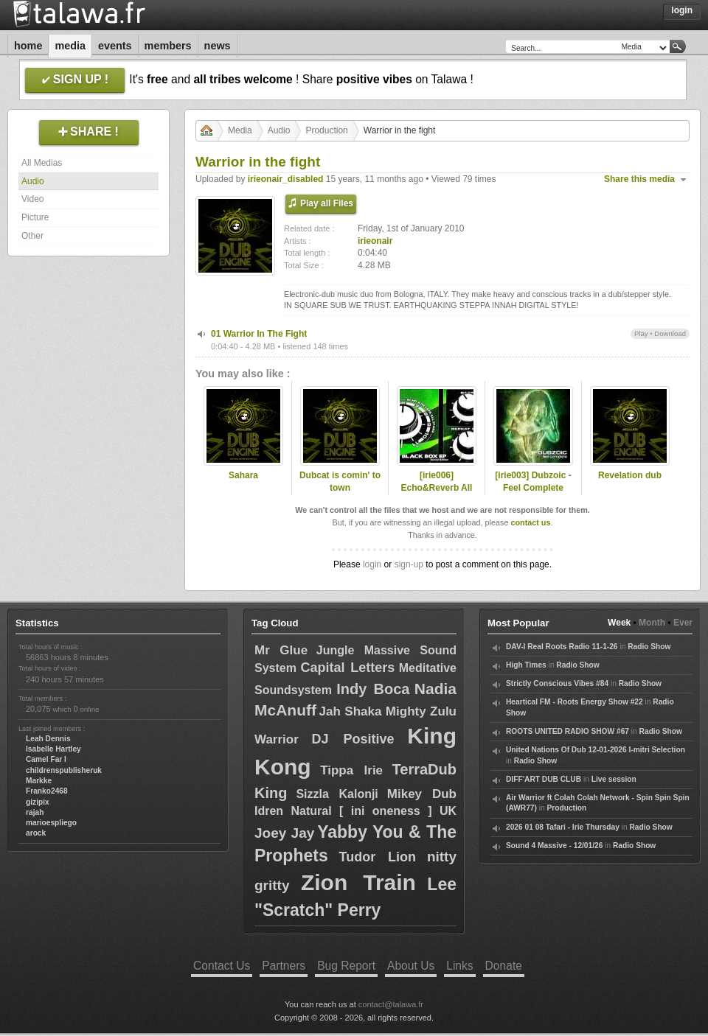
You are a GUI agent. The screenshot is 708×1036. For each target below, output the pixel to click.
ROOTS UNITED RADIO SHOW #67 (567, 731)
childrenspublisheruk (64, 770)
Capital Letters (347, 667)
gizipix (37, 802)
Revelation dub (630, 475)
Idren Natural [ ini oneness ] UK (355, 811)
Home (28, 46)
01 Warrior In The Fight (259, 334)
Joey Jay (284, 833)
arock (36, 833)
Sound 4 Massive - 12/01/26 (554, 845)
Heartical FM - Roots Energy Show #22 (574, 702)
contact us (530, 522)
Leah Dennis (48, 739)
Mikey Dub (422, 794)
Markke (39, 781)
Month (652, 622)
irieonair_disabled (286, 179)
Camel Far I (46, 759)
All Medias (41, 163)
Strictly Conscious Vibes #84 (557, 683)
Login (682, 10)
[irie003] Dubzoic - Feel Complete (533, 481)
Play (641, 333)
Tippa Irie (351, 770)
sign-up (409, 564)
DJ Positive (353, 739)
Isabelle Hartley (53, 749)
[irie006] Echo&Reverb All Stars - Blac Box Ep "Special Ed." (437, 493)
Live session (613, 779)
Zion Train (358, 882)
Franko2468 (47, 791)
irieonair (375, 241)
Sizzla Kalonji (337, 794)
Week (619, 622)
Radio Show (649, 647)
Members (168, 46)
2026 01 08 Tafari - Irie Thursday (563, 827)
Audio (32, 181)
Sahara (243, 475)
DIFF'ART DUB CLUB (543, 779)
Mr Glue (281, 650)
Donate (503, 965)
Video (32, 199)
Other (32, 236)
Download (670, 333)
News (217, 46)
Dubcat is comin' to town (340, 481)
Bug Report (346, 965)
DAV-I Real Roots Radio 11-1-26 (562, 647)
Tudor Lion (377, 857)
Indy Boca (372, 689)
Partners (283, 965)
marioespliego (51, 823)
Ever (683, 622)
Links (459, 965)
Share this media (639, 179)
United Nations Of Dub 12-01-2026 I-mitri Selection (595, 750)
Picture (35, 217)
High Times (526, 665)
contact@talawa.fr (390, 1004)
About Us (410, 965)
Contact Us (221, 965)
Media (70, 46)
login (372, 564)
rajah (35, 812)
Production (326, 130)
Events (115, 46)
